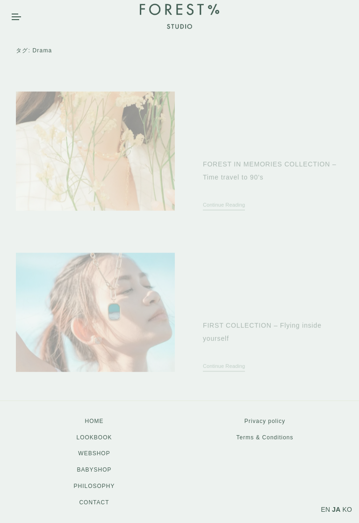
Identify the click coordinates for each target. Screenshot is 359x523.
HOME (94, 421)
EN (325, 509)
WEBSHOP (94, 453)
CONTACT (94, 502)
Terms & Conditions (264, 437)
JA (336, 509)
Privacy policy (264, 421)
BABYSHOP (94, 469)
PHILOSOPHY (94, 486)
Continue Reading (224, 214)
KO (347, 509)
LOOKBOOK (94, 437)
